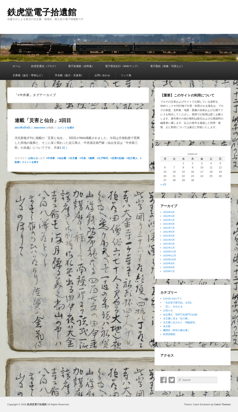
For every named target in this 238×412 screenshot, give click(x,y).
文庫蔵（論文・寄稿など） (28, 75)
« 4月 (163, 184)
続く (65, 147)
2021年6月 (169, 231)
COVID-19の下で (172, 298)
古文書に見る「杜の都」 (176, 318)
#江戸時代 (102, 158)
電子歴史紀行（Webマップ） (122, 66)
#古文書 (73, 158)
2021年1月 (169, 247)
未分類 (166, 326)
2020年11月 (169, 255)
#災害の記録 (117, 158)
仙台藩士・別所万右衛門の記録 (180, 314)
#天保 (83, 158)
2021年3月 (169, 243)
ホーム (16, 66)
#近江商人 (132, 158)
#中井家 (50, 158)
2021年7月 (169, 227)
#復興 (91, 158)
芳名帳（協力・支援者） (69, 75)
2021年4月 (169, 239)
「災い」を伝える (173, 306)
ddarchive (39, 127)
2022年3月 (169, 216)
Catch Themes (222, 404)
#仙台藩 (61, 158)
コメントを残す (65, 127)
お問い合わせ (102, 75)
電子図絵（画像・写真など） (167, 66)
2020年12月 (169, 251)
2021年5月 (169, 235)
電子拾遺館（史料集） (81, 66)
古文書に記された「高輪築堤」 (180, 322)
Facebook (163, 380)
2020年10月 (169, 259)
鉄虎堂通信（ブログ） (44, 66)
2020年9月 (169, 263)
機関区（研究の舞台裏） (176, 330)
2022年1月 (169, 220)
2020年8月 (169, 267)
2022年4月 (169, 212)
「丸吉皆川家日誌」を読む (177, 302)
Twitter (172, 380)
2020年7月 (169, 271)
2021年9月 (169, 223)
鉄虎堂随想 (169, 334)
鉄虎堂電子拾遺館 (41, 12)
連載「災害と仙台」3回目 (43, 120)
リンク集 (126, 75)
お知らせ (33, 158)
